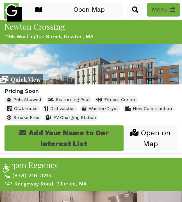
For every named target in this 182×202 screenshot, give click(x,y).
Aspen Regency (31, 165)
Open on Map (150, 138)
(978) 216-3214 (32, 175)
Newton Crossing (34, 26)
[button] (135, 10)
